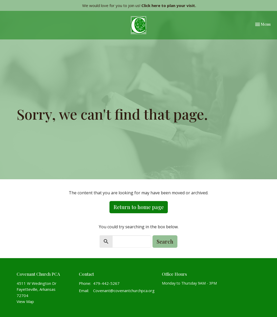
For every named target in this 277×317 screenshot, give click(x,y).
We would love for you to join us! (139, 5)
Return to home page (139, 206)
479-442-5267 (106, 283)
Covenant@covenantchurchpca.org (124, 290)
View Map (25, 301)
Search (165, 241)
